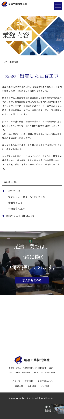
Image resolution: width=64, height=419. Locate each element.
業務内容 (19, 386)
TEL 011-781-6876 (19, 372)
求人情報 (45, 386)
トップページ (14, 381)
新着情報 (29, 381)
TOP (4, 61)
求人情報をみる (32, 280)
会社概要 (32, 386)
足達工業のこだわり (47, 381)
